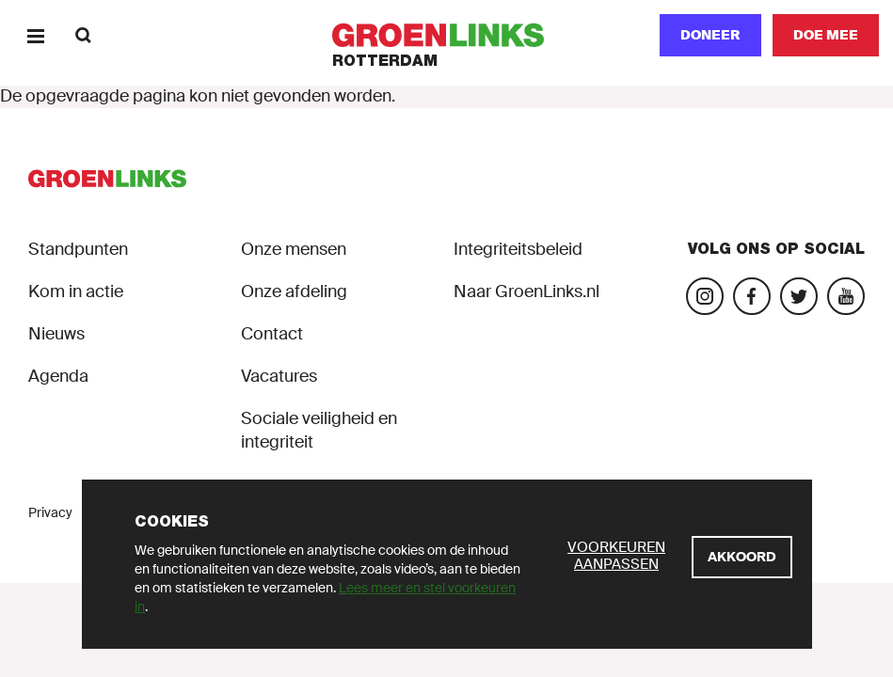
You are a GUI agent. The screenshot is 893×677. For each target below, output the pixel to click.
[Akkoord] (742, 557)
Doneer (710, 34)
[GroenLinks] (446, 35)
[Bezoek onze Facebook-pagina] (752, 296)
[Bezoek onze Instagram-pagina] (705, 296)
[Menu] (35, 35)
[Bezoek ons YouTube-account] (846, 296)
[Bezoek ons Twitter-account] (799, 296)
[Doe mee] (826, 35)
